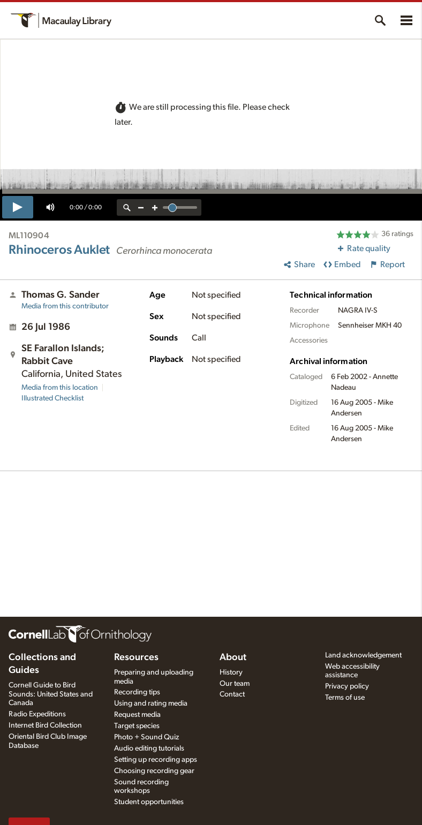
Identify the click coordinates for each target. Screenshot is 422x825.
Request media (137, 714)
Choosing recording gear (154, 771)
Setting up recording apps (155, 759)
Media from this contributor (65, 306)
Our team (235, 683)
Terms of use (345, 697)
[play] (17, 207)
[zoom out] (141, 207)
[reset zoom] (127, 207)
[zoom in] (155, 207)
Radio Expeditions (37, 714)
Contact (232, 694)
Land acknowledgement (363, 655)
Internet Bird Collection (45, 725)
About (233, 657)
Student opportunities (149, 802)
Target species (137, 726)
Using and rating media (150, 703)
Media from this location (59, 387)
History (231, 672)
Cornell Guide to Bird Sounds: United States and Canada (51, 694)
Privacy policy (347, 686)
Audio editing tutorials (149, 748)
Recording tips (137, 692)
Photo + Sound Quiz (146, 737)
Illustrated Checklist (52, 398)
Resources (136, 657)
